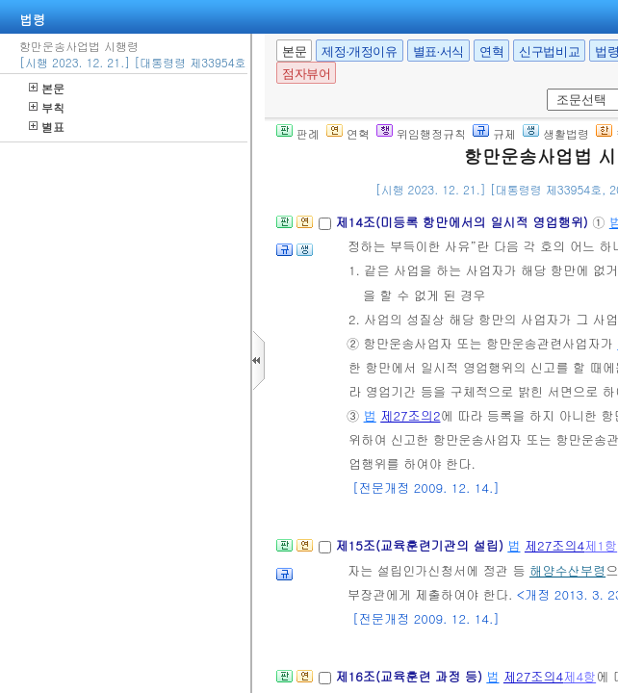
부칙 (46, 107)
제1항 (600, 545)
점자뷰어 (306, 73)
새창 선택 (543, 89)
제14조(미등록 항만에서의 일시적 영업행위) (463, 222)
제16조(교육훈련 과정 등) (410, 676)
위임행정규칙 (421, 133)
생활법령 (556, 133)
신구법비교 (549, 51)
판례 (298, 133)
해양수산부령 (567, 570)
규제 (494, 133)
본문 (46, 88)
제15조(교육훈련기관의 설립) (421, 545)
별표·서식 (438, 51)
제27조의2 (410, 415)
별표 (46, 126)
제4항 (579, 676)
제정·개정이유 (359, 51)
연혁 (491, 51)
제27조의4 (554, 545)
